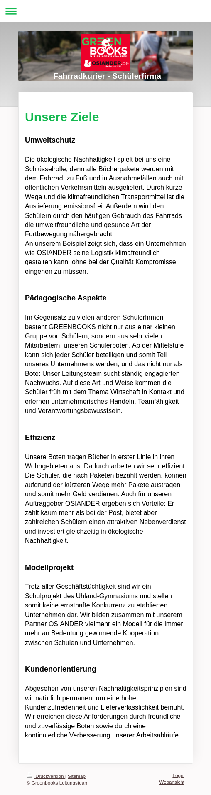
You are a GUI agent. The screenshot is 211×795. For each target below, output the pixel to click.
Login (178, 775)
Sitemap (77, 776)
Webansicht (171, 782)
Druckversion (46, 776)
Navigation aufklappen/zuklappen (105, 11)
